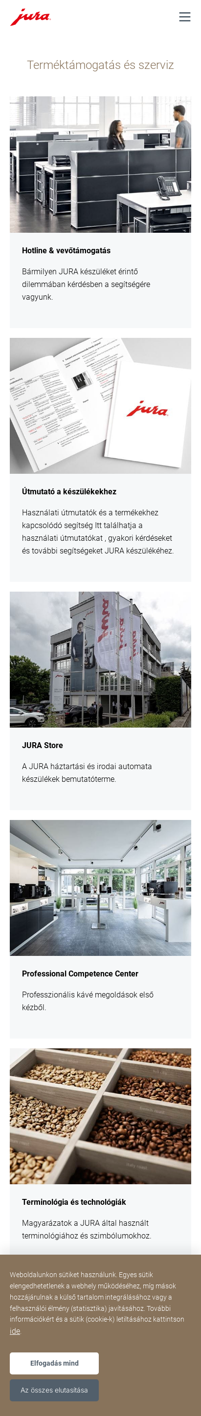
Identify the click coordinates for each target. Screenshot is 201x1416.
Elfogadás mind (54, 1363)
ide (15, 1331)
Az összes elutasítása (54, 1390)
